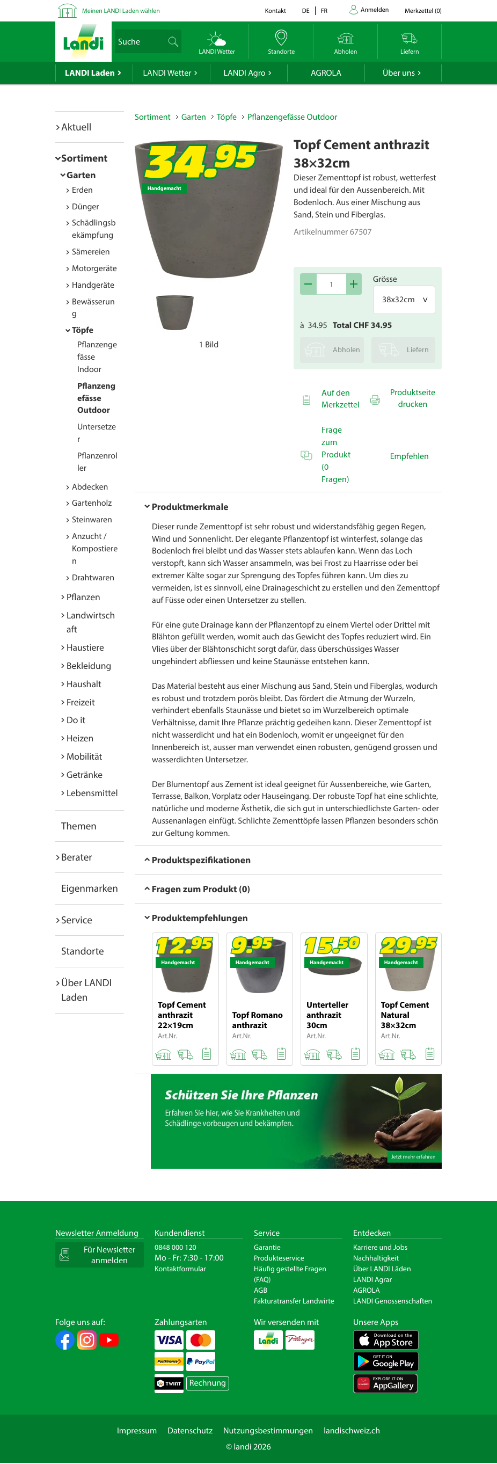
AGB (260, 1290)
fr (324, 11)
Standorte (82, 950)
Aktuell (76, 126)
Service (76, 919)
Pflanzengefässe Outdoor (96, 398)
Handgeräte (93, 285)
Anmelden (375, 10)
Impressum (137, 1430)
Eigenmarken (89, 888)
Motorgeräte (94, 268)
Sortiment (84, 157)
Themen (79, 825)
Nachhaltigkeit (376, 1258)
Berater (76, 856)
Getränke (85, 774)
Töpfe (82, 330)
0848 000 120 (175, 1247)
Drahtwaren (93, 577)
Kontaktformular (180, 1268)
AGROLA (326, 73)
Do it (76, 719)
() (423, 11)
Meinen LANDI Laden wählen (121, 11)
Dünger (85, 206)
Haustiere (85, 647)
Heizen (80, 738)
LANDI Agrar (372, 1279)
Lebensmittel (92, 792)
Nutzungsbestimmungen (268, 1430)
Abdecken (90, 487)
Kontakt (275, 11)
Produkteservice (279, 1258)
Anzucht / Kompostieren (95, 548)
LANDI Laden (90, 73)
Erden (82, 190)
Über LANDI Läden (382, 1268)
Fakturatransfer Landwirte (294, 1301)
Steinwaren (92, 519)
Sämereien (91, 251)
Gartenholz (92, 503)
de (306, 11)
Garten (81, 175)
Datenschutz (190, 1430)
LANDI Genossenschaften (392, 1301)
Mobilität (84, 756)
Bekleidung (89, 665)
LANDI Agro (244, 73)
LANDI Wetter (167, 73)
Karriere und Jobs (380, 1247)
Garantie (267, 1247)
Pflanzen (83, 597)
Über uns (399, 73)
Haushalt (84, 684)
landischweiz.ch (352, 1430)
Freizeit (81, 702)
